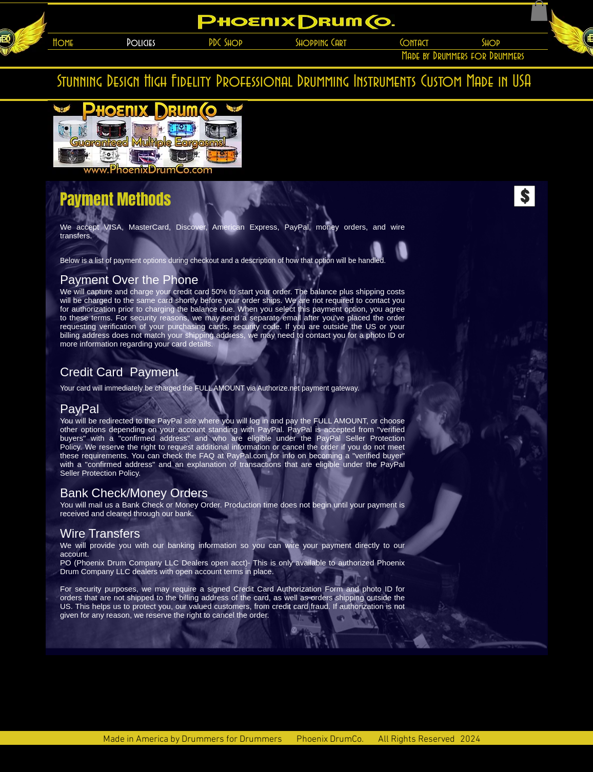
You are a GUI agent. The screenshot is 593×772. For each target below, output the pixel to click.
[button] (539, 10)
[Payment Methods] (115, 199)
